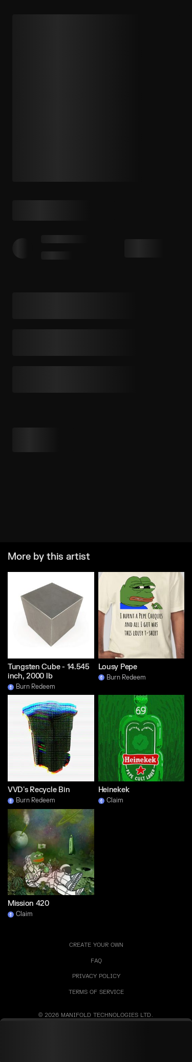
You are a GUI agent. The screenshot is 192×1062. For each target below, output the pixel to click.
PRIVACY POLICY (96, 976)
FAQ (96, 961)
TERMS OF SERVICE (96, 992)
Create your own (96, 945)
